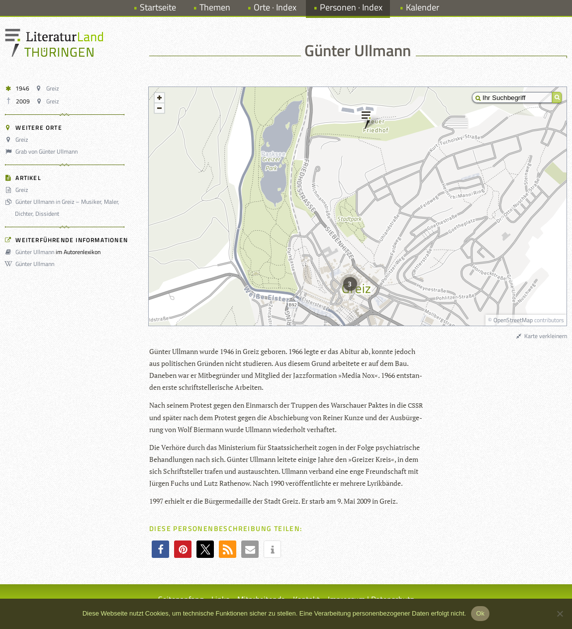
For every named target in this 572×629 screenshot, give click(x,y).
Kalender (422, 7)
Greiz (48, 88)
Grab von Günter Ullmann (43, 151)
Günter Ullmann (31, 252)
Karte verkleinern (541, 336)
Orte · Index (275, 7)
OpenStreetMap (513, 320)
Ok (480, 613)
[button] (160, 549)
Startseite (158, 7)
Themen (214, 7)
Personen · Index (351, 7)
